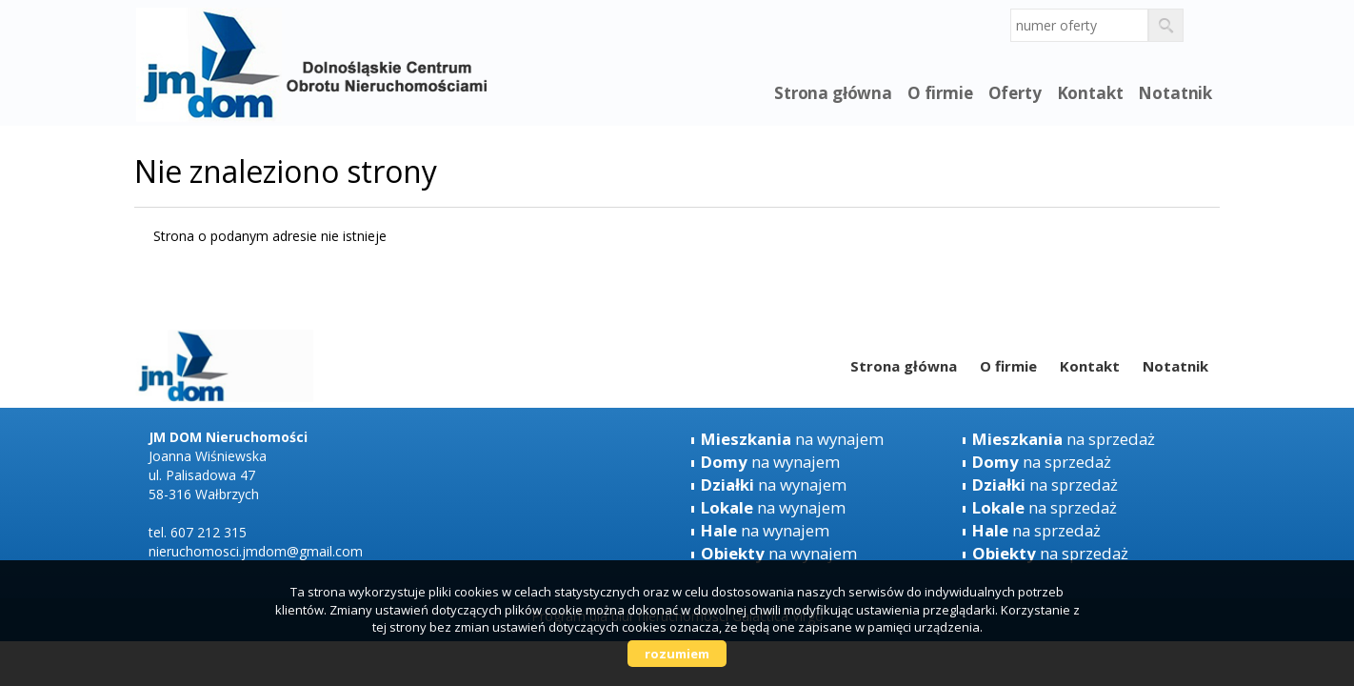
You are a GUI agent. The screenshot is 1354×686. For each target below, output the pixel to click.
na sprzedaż (1063, 439)
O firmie (940, 93)
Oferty (1015, 93)
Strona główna (833, 93)
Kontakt (1090, 93)
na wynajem (792, 439)
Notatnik (1175, 93)
